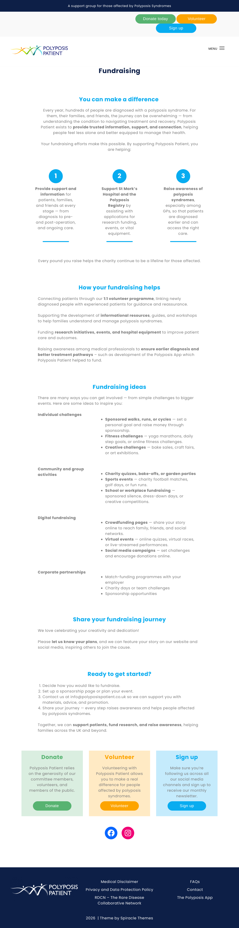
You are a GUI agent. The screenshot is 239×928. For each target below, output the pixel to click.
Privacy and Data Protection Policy (119, 889)
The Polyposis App (195, 897)
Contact (195, 889)
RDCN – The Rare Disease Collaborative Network (119, 900)
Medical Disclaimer (119, 881)
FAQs (195, 881)
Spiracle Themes (136, 918)
